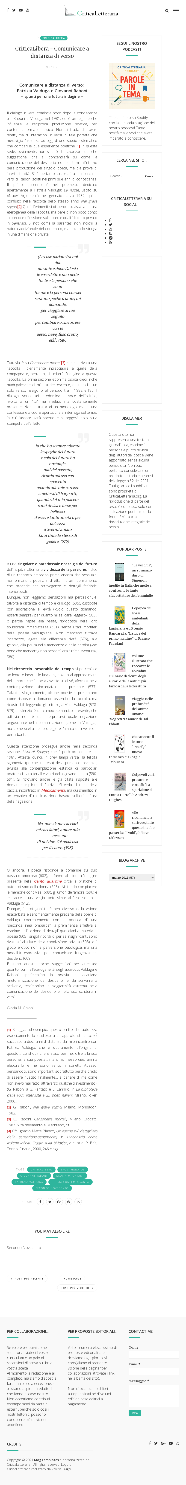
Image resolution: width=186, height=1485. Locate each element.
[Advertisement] (132, 330)
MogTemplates (46, 1460)
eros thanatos (73, 1169)
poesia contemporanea (70, 1182)
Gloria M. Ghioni (70, 1175)
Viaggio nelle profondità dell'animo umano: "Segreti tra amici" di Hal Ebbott (131, 711)
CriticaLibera (53, 38)
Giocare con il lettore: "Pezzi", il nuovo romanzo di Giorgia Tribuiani (131, 749)
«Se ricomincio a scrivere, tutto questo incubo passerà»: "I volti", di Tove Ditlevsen (132, 825)
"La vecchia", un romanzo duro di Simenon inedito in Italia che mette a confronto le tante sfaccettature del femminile (131, 580)
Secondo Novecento (52, 1188)
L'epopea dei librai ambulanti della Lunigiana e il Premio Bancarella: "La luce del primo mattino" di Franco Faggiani (130, 626)
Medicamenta (53, 790)
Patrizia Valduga (29, 1182)
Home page (72, 1278)
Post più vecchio (77, 1288)
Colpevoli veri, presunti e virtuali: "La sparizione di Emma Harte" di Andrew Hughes (131, 787)
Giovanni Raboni (34, 1175)
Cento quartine (48, 881)
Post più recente (27, 1278)
